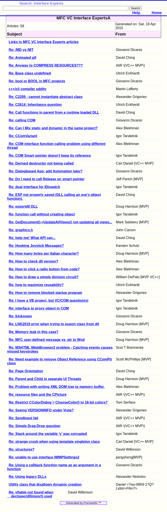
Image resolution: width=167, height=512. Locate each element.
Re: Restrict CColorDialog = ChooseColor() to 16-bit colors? (58, 402)
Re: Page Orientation (26, 371)
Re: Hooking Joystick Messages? (36, 246)
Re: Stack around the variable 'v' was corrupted (48, 434)
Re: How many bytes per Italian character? (44, 253)
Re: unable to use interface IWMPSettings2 (44, 457)
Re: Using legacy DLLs (27, 476)
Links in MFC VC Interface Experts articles (43, 42)
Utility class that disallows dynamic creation (45, 484)
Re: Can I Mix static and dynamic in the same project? (53, 128)
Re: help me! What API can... (32, 238)
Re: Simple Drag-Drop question (34, 426)
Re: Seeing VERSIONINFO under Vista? (41, 410)
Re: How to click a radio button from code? (44, 269)
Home (157, 13)
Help (136, 13)
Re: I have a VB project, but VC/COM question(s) (48, 300)
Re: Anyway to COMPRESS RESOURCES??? (46, 65)
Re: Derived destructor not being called (41, 163)
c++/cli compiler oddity (27, 89)
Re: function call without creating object (42, 214)
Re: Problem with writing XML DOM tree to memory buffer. (57, 387)
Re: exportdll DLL (23, 206)
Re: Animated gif (22, 57)
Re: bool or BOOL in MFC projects (37, 81)
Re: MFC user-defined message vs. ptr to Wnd (47, 340)
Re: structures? (21, 449)
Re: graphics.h (21, 230)
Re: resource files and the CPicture (38, 394)
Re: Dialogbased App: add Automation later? (45, 171)
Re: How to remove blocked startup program (45, 293)
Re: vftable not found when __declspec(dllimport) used (30, 494)
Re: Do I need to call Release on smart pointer (47, 179)
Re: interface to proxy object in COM (39, 308)
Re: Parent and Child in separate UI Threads (45, 379)
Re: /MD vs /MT (21, 50)
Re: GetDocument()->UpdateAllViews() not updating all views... (60, 222)
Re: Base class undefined (30, 73)
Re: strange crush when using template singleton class (54, 441)
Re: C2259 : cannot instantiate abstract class (46, 97)
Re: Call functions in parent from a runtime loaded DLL (54, 112)
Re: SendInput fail (23, 418)
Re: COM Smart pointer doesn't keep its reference (50, 155)
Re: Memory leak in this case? (33, 332)
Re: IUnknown (20, 316)
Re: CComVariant (23, 136)
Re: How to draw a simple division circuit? (43, 277)
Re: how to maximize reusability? (36, 285)
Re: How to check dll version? (33, 261)
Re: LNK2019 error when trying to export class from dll (54, 324)
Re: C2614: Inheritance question (35, 104)
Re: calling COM (22, 120)
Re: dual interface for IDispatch (34, 187)
